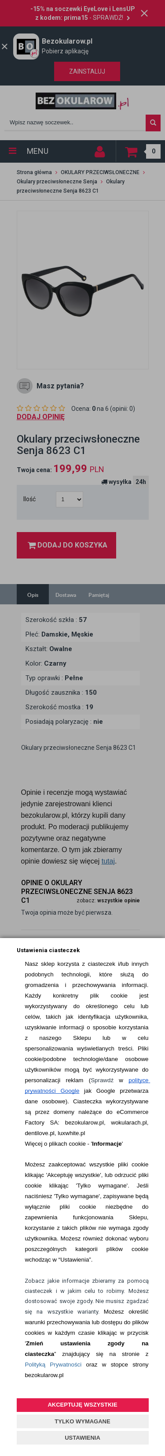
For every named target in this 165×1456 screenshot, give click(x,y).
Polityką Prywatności (53, 1364)
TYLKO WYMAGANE (82, 1421)
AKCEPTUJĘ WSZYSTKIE (82, 1404)
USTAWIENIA (82, 1437)
